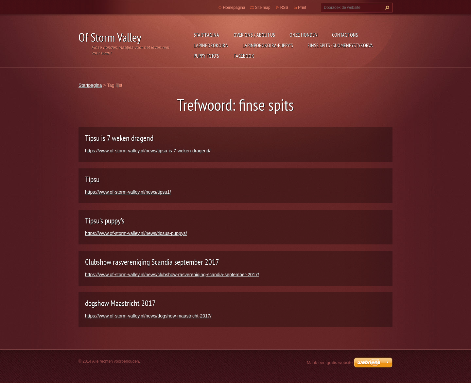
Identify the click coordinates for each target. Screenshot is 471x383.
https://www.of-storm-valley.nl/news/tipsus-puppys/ (136, 233)
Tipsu (92, 179)
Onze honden (303, 34)
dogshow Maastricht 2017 (120, 303)
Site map (262, 7)
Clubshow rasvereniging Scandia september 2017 (152, 262)
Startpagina (206, 34)
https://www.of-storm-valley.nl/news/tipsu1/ (128, 192)
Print (302, 7)
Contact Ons (345, 34)
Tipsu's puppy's (104, 221)
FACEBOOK (244, 55)
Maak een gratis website (330, 362)
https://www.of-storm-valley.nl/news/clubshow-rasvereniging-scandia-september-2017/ (172, 274)
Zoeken (386, 7)
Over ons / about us (254, 34)
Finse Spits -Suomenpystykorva (340, 45)
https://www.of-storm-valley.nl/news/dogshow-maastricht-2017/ (148, 315)
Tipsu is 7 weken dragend (119, 138)
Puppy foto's (206, 55)
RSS (284, 7)
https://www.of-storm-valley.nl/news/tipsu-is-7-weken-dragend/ (147, 150)
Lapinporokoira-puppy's (267, 45)
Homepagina (234, 7)
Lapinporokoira (211, 45)
